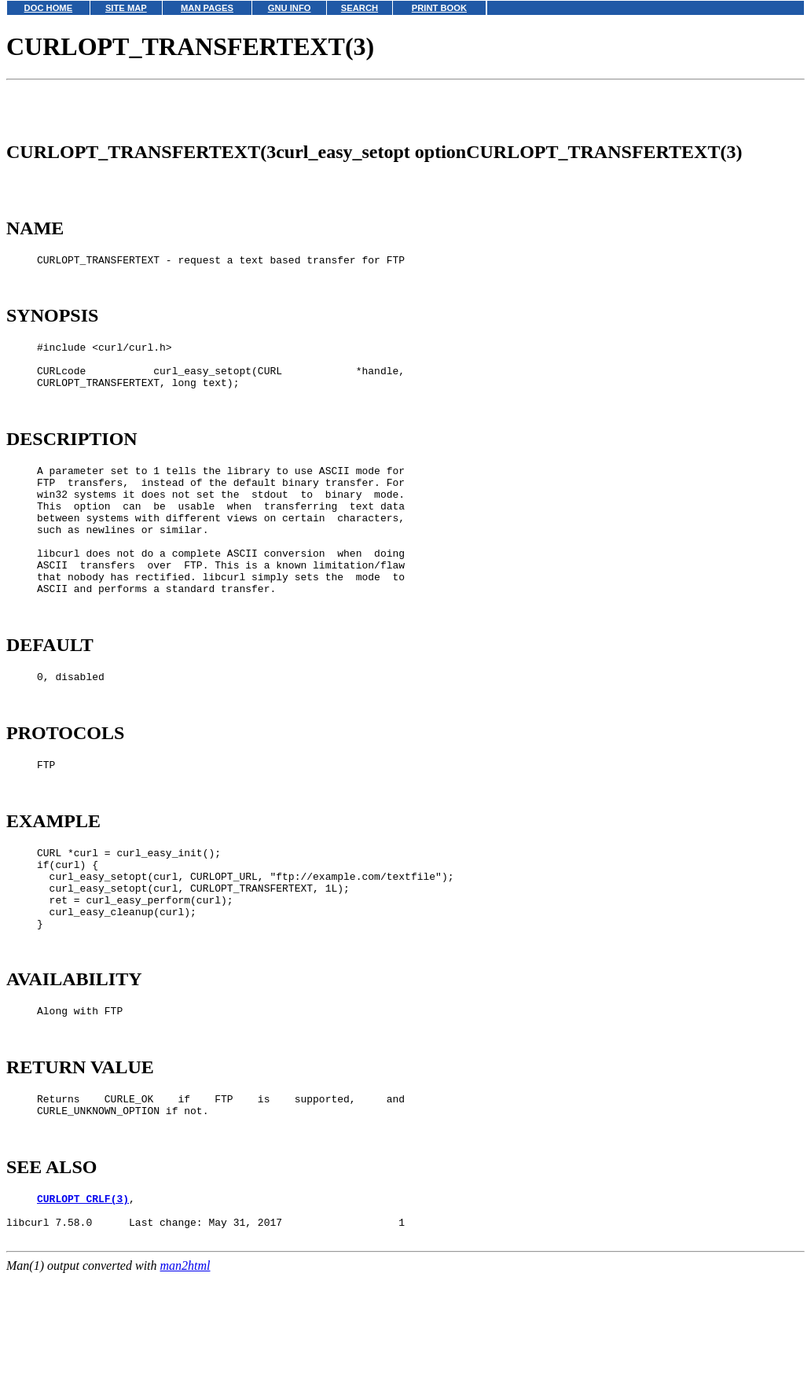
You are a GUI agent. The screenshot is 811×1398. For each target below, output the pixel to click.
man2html (185, 1390)
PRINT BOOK (439, 8)
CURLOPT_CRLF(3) (83, 1316)
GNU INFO (289, 8)
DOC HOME (48, 8)
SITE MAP (126, 8)
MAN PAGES (207, 8)
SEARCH (359, 8)
